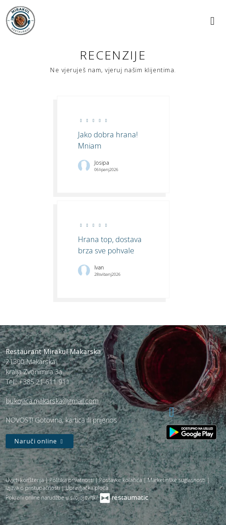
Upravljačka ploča (87, 487)
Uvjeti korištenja (25, 479)
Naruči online (39, 441)
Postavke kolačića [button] (121, 479)
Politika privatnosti (72, 479)
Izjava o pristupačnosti (33, 487)
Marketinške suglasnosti (177, 479)
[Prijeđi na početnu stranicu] (21, 21)
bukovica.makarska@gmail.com (52, 400)
